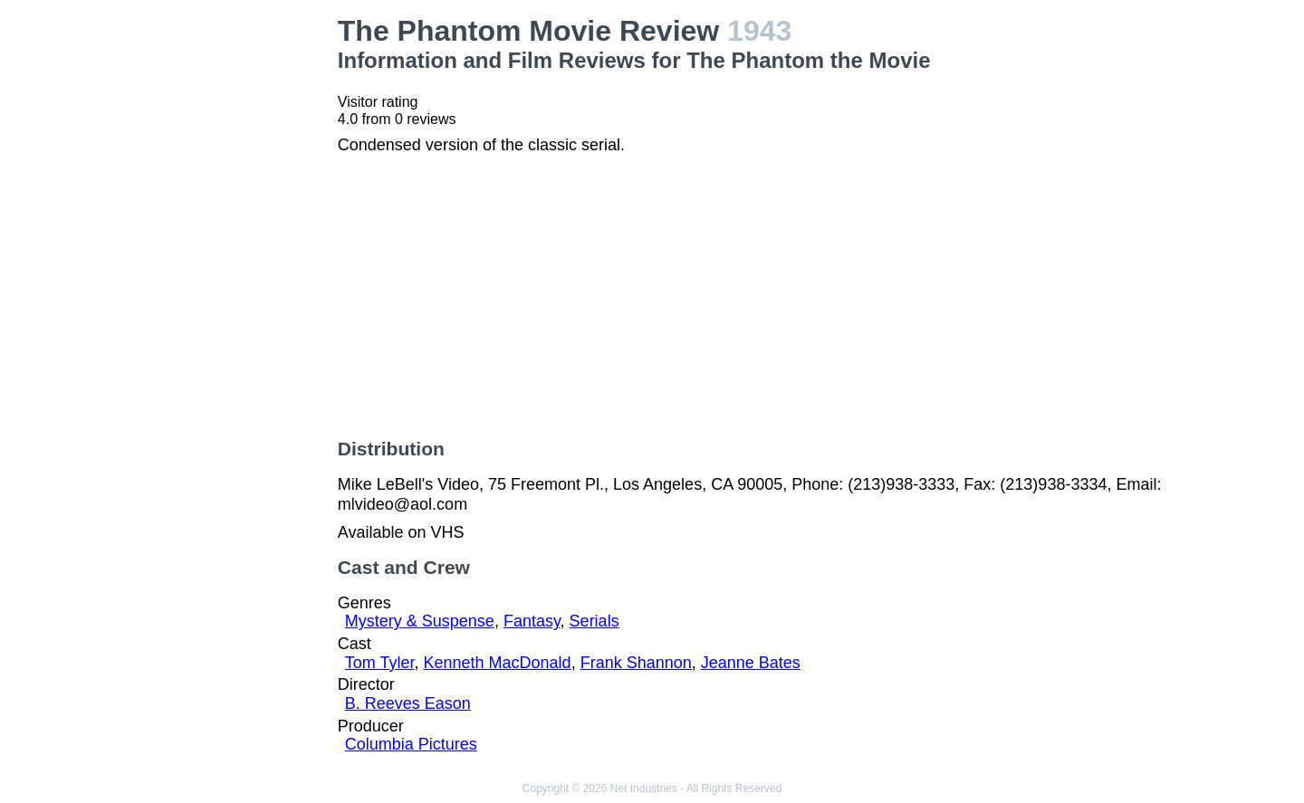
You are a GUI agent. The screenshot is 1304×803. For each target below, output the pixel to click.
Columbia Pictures (411, 744)
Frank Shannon (636, 663)
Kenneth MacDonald (497, 663)
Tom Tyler (380, 663)
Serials (594, 621)
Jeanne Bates (751, 663)
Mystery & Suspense (419, 621)
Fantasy (532, 621)
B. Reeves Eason (408, 703)
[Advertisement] (227, 286)
